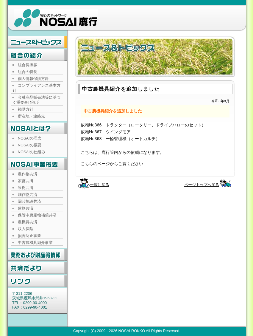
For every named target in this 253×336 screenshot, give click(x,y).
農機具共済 (27, 222)
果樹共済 (25, 187)
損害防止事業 (29, 235)
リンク (37, 281)
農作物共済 (27, 174)
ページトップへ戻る (201, 184)
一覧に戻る (99, 184)
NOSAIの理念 (29, 138)
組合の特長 (27, 71)
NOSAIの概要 (29, 145)
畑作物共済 (27, 194)
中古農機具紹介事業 (35, 242)
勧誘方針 (25, 109)
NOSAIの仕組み (31, 152)
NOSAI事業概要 (37, 164)
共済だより (37, 268)
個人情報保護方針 (33, 78)
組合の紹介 (37, 55)
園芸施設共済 (29, 201)
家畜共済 (25, 181)
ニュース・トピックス (37, 42)
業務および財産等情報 (37, 255)
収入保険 (25, 229)
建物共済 (25, 208)
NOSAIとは (37, 128)
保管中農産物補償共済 (37, 215)
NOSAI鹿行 (56, 18)
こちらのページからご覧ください (112, 163)
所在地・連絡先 (31, 116)
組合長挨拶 (27, 65)
